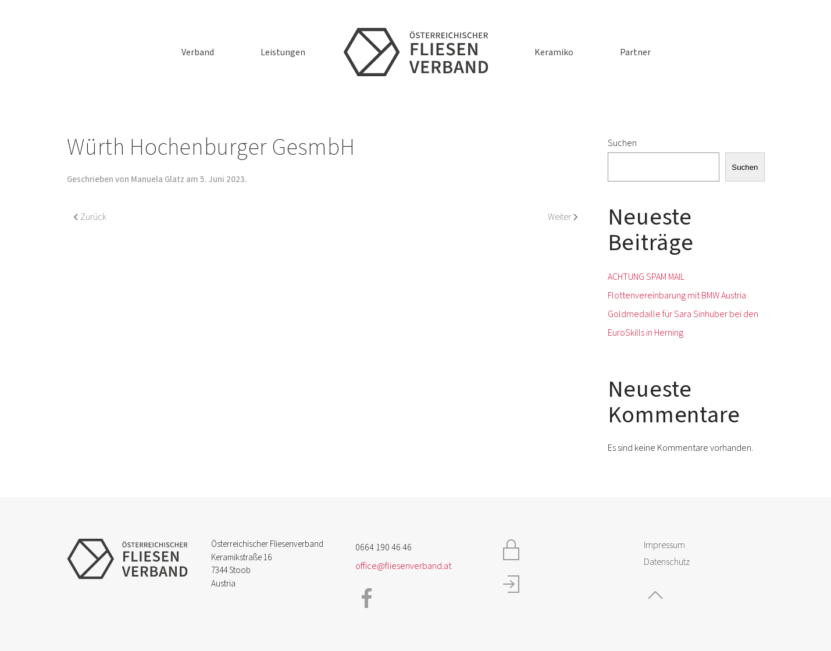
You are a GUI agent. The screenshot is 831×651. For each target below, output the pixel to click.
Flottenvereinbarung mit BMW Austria (677, 295)
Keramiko (553, 52)
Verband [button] (197, 52)
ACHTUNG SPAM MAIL (646, 277)
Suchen (622, 143)
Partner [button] (635, 52)
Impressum (664, 545)
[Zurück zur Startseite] (415, 52)
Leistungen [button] (283, 52)
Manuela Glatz (157, 179)
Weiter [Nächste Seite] (562, 217)
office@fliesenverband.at (403, 566)
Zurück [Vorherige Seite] (90, 217)
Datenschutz (667, 562)
